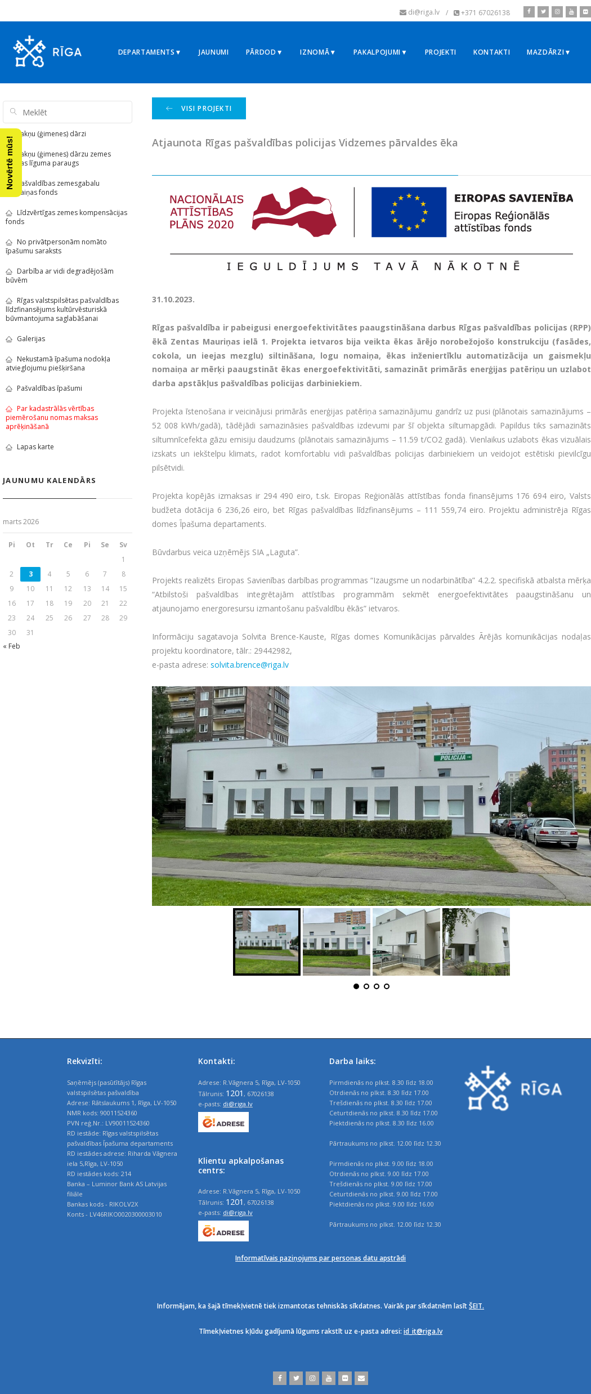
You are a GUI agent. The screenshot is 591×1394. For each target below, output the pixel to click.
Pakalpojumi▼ (380, 52)
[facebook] (529, 11)
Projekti (440, 52)
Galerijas (25, 338)
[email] (360, 1378)
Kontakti (491, 52)
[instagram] (556, 11)
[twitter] (542, 11)
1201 (235, 1092)
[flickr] (584, 11)
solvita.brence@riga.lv (250, 664)
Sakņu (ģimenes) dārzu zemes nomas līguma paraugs (58, 158)
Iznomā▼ (318, 52)
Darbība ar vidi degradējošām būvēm (60, 275)
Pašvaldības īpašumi (44, 388)
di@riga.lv (238, 1104)
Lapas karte (30, 447)
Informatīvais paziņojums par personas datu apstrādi (320, 1258)
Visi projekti (199, 108)
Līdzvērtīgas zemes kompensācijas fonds (66, 217)
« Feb (11, 646)
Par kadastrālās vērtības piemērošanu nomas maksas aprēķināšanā (52, 417)
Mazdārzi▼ (549, 52)
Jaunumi (214, 52)
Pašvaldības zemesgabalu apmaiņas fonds (53, 187)
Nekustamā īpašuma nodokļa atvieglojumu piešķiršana (58, 363)
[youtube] (570, 11)
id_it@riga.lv (423, 1331)
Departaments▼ (150, 52)
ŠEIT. (476, 1306)
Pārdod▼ (265, 52)
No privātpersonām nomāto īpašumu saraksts (56, 246)
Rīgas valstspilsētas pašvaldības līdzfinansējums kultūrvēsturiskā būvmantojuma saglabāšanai (62, 309)
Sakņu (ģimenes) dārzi (46, 133)
